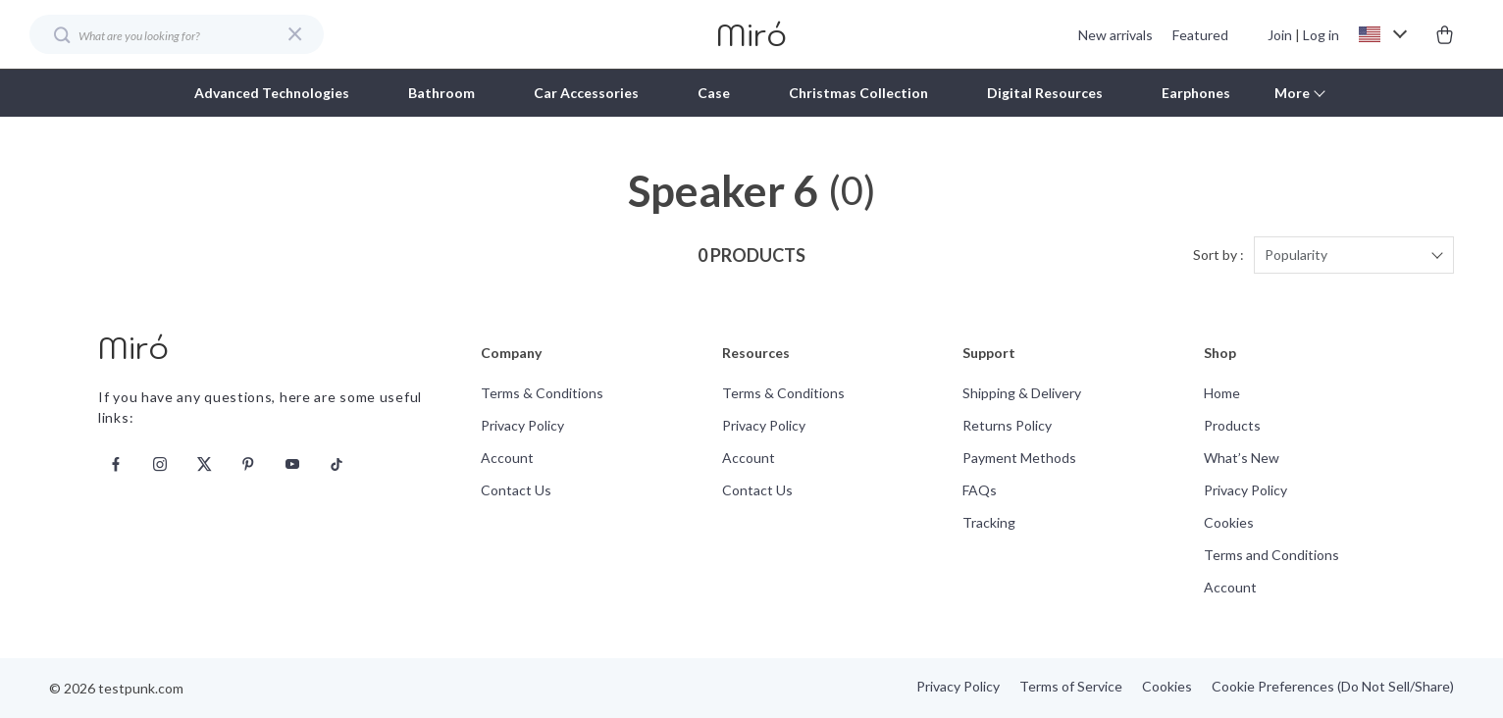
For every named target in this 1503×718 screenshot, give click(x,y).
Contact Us (516, 490)
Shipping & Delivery (1021, 393)
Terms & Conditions (542, 393)
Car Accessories (586, 92)
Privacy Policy (522, 425)
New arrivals (1115, 34)
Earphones (1196, 92)
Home (1222, 393)
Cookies (1229, 522)
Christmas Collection (858, 92)
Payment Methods (1019, 457)
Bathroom (441, 92)
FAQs (979, 490)
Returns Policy (1007, 425)
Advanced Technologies (271, 92)
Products (1232, 425)
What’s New (1241, 457)
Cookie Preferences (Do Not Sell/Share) (1333, 686)
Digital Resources (1045, 92)
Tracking (988, 522)
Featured (1200, 34)
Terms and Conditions (1271, 554)
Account (507, 457)
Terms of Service (1070, 686)
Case (714, 92)
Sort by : (1218, 254)
